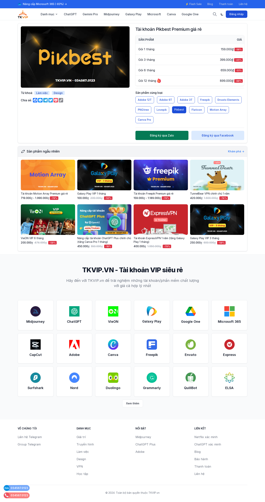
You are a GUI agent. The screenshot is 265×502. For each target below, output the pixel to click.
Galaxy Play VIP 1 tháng (91, 193)
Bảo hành (201, 459)
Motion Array (218, 109)
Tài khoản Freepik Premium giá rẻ (153, 193)
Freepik (205, 99)
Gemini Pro (90, 14)
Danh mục (49, 14)
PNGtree (143, 109)
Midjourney (111, 14)
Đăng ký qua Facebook (218, 135)
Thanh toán (226, 4)
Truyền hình (85, 444)
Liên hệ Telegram (30, 437)
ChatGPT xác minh (207, 444)
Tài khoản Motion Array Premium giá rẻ (44, 193)
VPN (80, 466)
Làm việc (42, 93)
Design (58, 93)
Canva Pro (144, 119)
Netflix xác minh (206, 437)
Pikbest (179, 109)
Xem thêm (132, 403)
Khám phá (236, 151)
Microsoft (154, 14)
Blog (210, 4)
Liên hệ (243, 4)
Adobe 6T (165, 99)
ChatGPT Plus (145, 444)
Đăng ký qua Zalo (162, 135)
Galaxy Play (133, 14)
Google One (190, 14)
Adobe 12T (145, 99)
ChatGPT (70, 14)
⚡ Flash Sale (194, 4)
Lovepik (162, 109)
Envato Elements (228, 99)
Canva (171, 14)
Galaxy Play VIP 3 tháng (204, 238)
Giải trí (81, 437)
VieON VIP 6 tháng (32, 238)
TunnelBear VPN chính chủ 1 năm (209, 193)
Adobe (139, 452)
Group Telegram (29, 444)
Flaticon (197, 109)
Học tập (82, 474)
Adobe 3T (186, 99)
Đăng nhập (236, 14)
